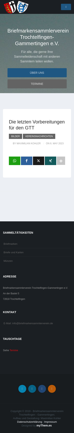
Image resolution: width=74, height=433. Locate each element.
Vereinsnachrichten (39, 136)
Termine (37, 83)
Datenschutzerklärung (29, 421)
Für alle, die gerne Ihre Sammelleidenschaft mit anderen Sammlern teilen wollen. (37, 56)
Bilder (15, 136)
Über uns (37, 72)
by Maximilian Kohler (27, 143)
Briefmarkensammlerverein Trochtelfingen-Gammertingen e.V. (37, 37)
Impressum (50, 421)
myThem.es (44, 425)
